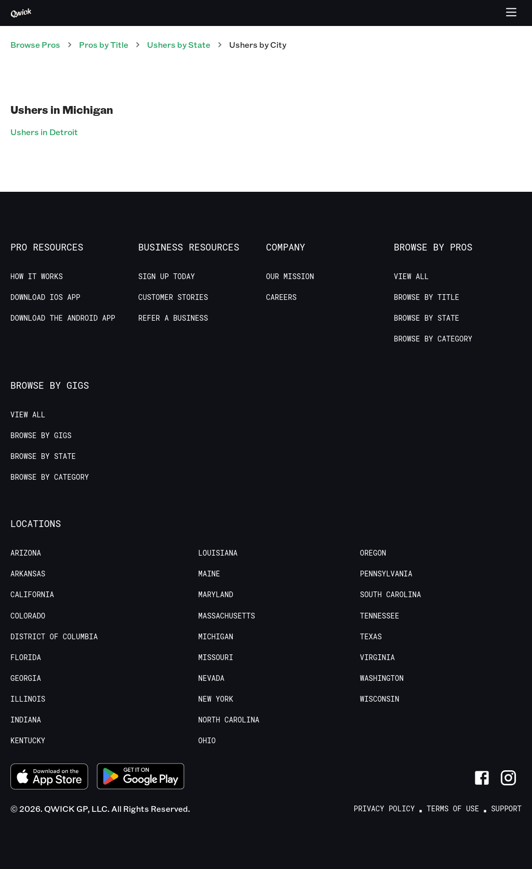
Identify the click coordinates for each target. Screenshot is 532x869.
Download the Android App (62, 318)
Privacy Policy (384, 808)
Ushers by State (178, 44)
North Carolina (229, 720)
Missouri (215, 657)
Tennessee (380, 616)
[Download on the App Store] (49, 777)
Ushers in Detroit (44, 131)
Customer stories (173, 297)
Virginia (377, 657)
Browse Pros (35, 44)
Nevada (211, 678)
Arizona (25, 553)
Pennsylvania (386, 573)
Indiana (25, 720)
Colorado (27, 616)
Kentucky (27, 740)
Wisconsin (380, 699)
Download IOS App (45, 297)
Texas (371, 636)
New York (215, 699)
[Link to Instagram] (508, 778)
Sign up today (166, 276)
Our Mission (290, 276)
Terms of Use (453, 808)
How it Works (36, 276)
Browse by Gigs (41, 435)
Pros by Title (103, 44)
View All (411, 276)
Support (506, 808)
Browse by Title (426, 297)
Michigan (215, 636)
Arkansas (27, 573)
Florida (25, 657)
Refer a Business (173, 318)
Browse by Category (433, 339)
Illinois (27, 699)
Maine (209, 573)
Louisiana (218, 553)
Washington (382, 678)
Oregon (373, 553)
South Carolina (390, 594)
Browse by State (426, 318)
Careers (281, 297)
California (32, 594)
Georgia (25, 678)
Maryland (215, 594)
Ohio (207, 740)
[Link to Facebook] (482, 778)
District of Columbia (54, 636)
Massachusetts (226, 616)
